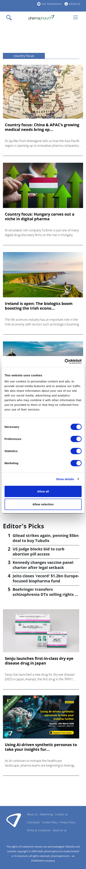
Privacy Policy (67, 822)
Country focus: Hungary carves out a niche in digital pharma (39, 216)
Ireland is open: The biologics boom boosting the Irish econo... (39, 306)
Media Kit (74, 4)
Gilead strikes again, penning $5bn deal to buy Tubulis (46, 538)
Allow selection (43, 504)
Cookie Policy (50, 822)
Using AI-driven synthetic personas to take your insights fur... (41, 747)
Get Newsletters (52, 4)
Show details (65, 479)
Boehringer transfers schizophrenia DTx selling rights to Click (46, 594)
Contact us (61, 814)
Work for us (60, 830)
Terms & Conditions (39, 830)
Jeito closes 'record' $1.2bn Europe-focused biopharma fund (46, 578)
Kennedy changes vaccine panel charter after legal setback (43, 565)
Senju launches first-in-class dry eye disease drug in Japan (39, 661)
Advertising (46, 814)
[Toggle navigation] (10, 17)
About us (32, 814)
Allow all (43, 491)
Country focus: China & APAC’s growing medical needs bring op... (42, 127)
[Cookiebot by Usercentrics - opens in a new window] (65, 361)
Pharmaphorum (14, 820)
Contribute (33, 822)
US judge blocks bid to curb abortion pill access (38, 551)
